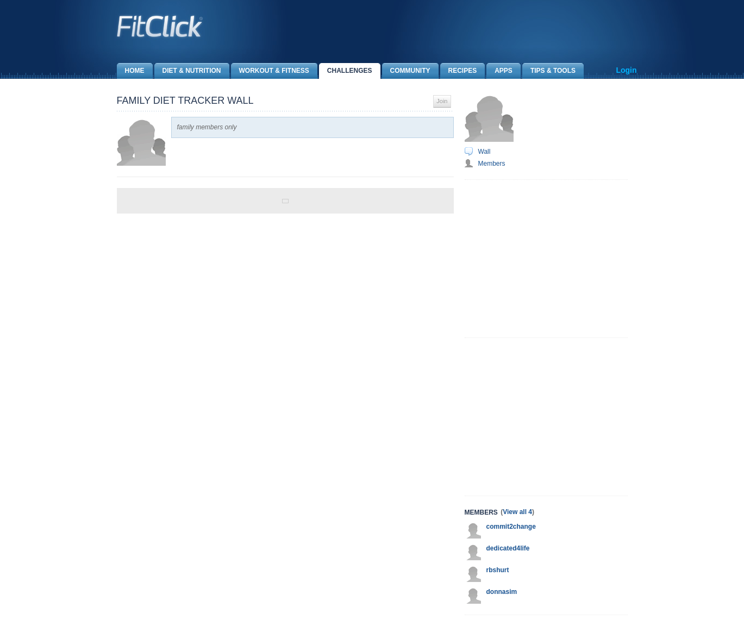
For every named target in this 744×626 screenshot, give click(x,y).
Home (131, 71)
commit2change (511, 526)
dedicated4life (508, 548)
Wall (484, 151)
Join (441, 101)
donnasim (501, 592)
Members (491, 163)
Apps (499, 71)
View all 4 (517, 512)
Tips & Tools (549, 71)
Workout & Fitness (270, 71)
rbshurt (497, 570)
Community (406, 71)
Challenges (345, 71)
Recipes (458, 71)
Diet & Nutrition (187, 71)
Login (626, 70)
